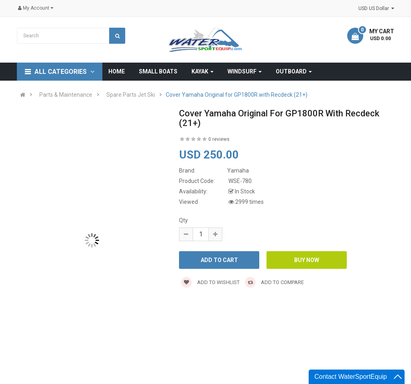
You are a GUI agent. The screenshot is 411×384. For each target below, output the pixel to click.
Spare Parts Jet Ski (130, 95)
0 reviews (219, 139)
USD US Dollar (376, 8)
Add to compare (274, 282)
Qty (183, 220)
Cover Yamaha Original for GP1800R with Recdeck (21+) (236, 95)
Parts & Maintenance (65, 95)
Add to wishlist (210, 282)
